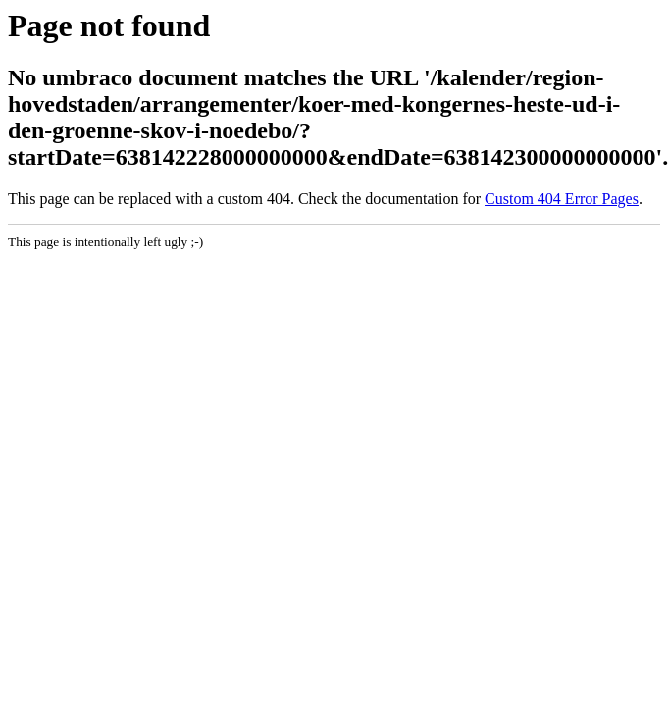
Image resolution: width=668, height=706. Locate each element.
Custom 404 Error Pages (562, 198)
